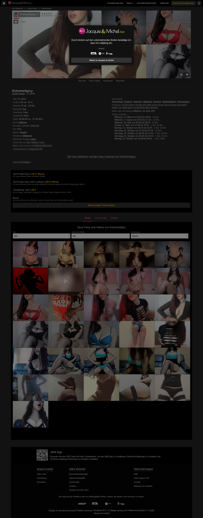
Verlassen (101, 48)
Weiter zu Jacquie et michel (101, 60)
